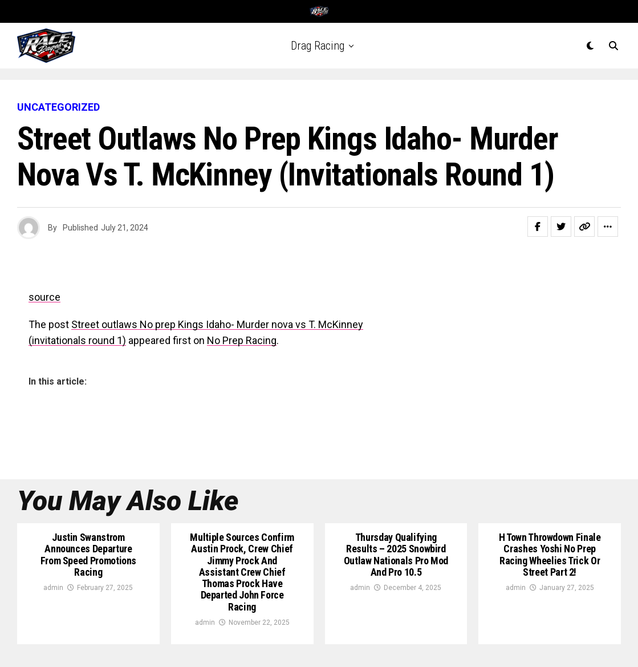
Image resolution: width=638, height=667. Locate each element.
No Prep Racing (242, 340)
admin (53, 588)
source (44, 297)
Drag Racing (317, 45)
